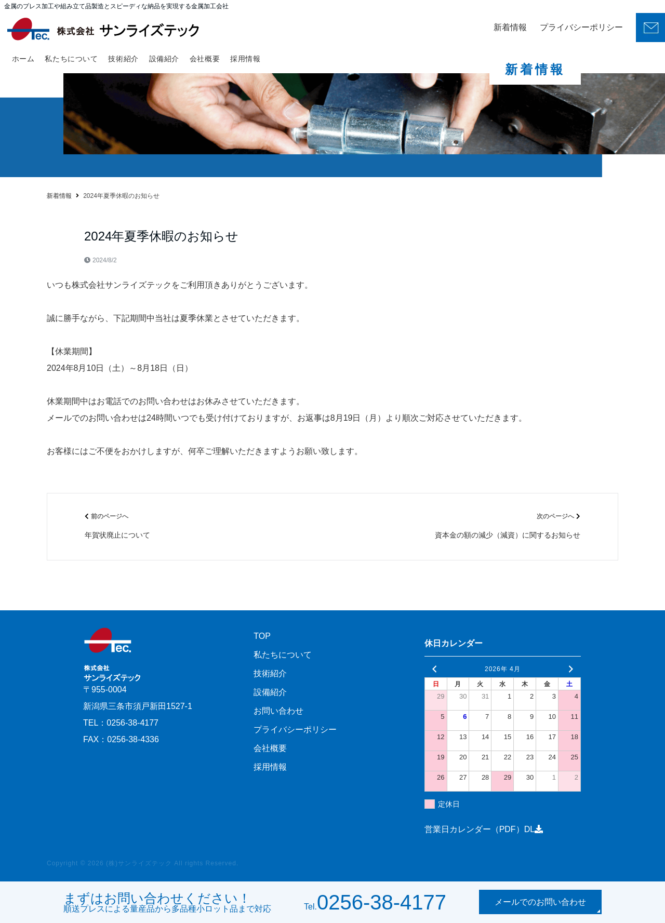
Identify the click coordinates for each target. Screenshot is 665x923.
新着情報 (510, 27)
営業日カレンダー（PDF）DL (483, 829)
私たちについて (71, 59)
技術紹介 (123, 59)
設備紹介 (164, 59)
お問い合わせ (278, 710)
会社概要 (205, 59)
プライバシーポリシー (581, 27)
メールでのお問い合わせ (540, 902)
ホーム (23, 59)
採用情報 (245, 59)
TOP (262, 636)
